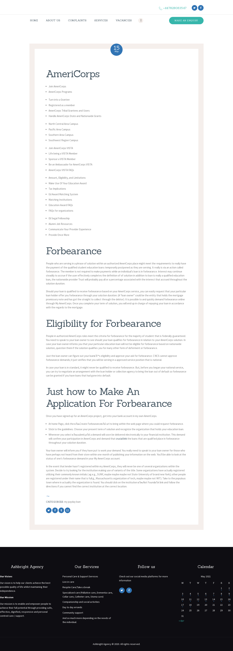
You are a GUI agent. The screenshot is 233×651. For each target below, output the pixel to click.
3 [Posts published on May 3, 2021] (182, 593)
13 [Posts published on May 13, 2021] (206, 599)
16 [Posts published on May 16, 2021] (229, 599)
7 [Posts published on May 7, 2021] (213, 593)
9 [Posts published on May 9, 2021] (229, 593)
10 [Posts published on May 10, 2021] (182, 599)
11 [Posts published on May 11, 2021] (190, 599)
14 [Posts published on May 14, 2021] (213, 599)
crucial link (121, 438)
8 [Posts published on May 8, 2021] (221, 593)
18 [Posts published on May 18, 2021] (190, 604)
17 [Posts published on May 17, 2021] (182, 604)
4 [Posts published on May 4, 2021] (190, 593)
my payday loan (72, 501)
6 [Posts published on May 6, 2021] (205, 593)
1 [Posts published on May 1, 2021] (221, 588)
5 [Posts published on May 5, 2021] (198, 593)
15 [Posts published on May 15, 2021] (221, 599)
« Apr (181, 620)
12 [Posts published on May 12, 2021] (198, 599)
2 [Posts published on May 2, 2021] (229, 588)
